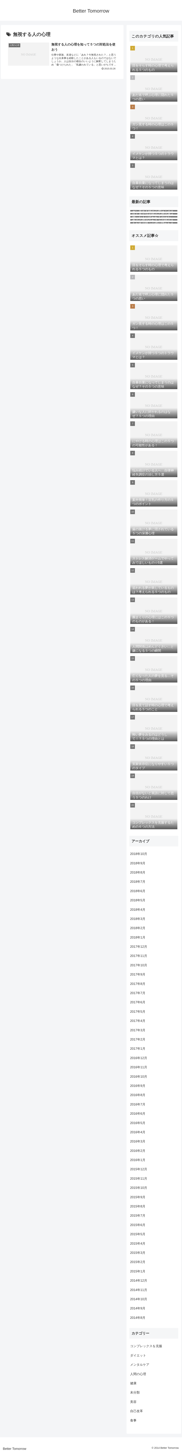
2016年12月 (138, 1058)
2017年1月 (137, 1048)
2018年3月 (137, 919)
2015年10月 (138, 1188)
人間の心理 (138, 1374)
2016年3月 (137, 1141)
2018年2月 (137, 928)
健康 (133, 1383)
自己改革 (136, 1411)
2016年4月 (137, 1132)
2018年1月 (137, 937)
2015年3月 (137, 1253)
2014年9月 (137, 1308)
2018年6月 (137, 891)
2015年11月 (138, 1178)
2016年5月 (137, 1123)
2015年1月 (137, 1271)
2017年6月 (137, 1002)
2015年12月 (138, 1169)
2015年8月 (137, 1206)
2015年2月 (137, 1262)
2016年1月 (137, 1160)
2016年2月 (137, 1151)
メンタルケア (139, 1364)
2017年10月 (138, 965)
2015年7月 (137, 1215)
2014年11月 (138, 1290)
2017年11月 (138, 956)
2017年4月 (137, 1021)
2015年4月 (137, 1243)
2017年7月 (137, 993)
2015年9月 (137, 1197)
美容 (133, 1402)
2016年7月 (137, 1104)
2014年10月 (138, 1299)
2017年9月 (137, 974)
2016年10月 (138, 1076)
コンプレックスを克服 (146, 1346)
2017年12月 (138, 946)
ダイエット (138, 1355)
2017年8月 (137, 984)
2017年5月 (137, 1011)
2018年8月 (137, 872)
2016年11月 (138, 1067)
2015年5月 (137, 1234)
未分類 (135, 1392)
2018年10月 (138, 854)
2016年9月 (137, 1086)
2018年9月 (137, 863)
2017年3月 (137, 1030)
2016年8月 (137, 1095)
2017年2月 (137, 1039)
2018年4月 (137, 909)
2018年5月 (137, 900)
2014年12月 (138, 1280)
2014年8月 (137, 1318)
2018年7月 (137, 881)
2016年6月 (137, 1113)
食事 (133, 1420)
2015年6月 (137, 1225)
